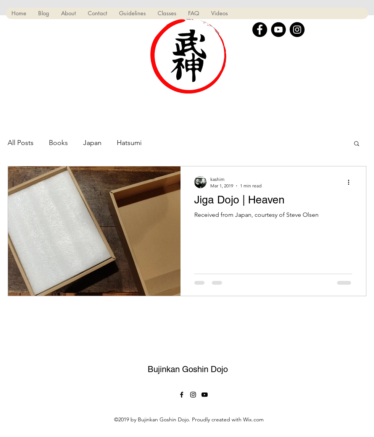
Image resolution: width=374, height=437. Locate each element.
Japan (92, 143)
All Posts (21, 143)
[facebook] (181, 394)
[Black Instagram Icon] (193, 394)
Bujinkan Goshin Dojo (188, 369)
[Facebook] (259, 29)
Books (58, 143)
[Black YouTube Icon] (204, 394)
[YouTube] (278, 29)
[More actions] (351, 182)
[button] (356, 144)
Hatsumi (129, 143)
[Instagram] (297, 29)
